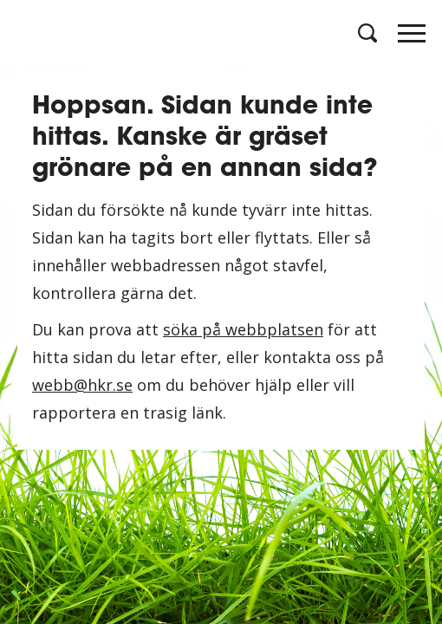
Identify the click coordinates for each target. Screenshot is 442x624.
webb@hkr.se (82, 384)
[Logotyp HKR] (30, 32)
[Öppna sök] (365, 32)
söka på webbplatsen (243, 329)
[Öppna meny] (412, 38)
